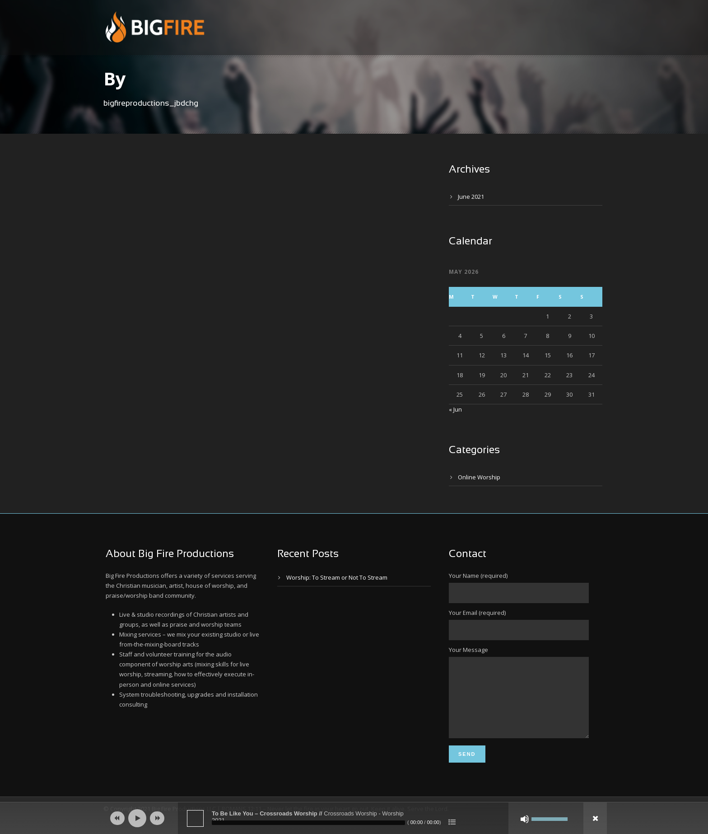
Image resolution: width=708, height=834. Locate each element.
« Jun (455, 409)
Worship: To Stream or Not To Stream (336, 577)
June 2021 (471, 196)
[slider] (308, 822)
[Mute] (524, 819)
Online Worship (479, 477)
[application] (354, 818)
